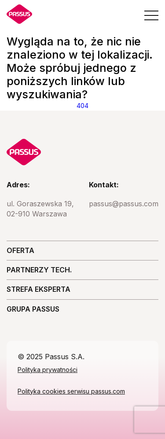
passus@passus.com (123, 203)
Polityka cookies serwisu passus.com (71, 391)
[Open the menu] (151, 15)
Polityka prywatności (47, 369)
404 (82, 105)
